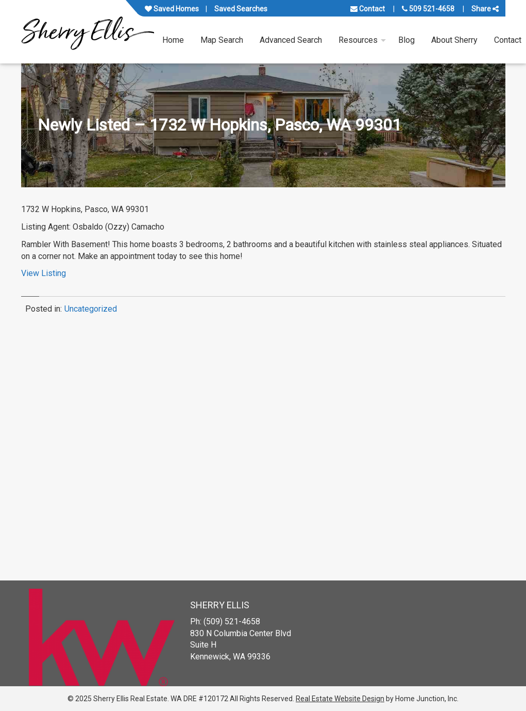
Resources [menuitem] (358, 40)
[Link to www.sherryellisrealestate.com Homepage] (87, 31)
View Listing (43, 273)
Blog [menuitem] (406, 40)
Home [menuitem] (173, 40)
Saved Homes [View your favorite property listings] (172, 9)
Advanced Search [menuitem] (291, 40)
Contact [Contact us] (367, 9)
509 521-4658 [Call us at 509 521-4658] (428, 9)
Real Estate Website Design (340, 698)
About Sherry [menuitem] (454, 40)
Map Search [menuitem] (221, 40)
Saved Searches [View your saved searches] (240, 9)
